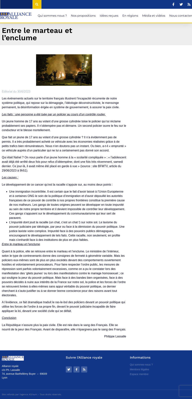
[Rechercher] (36, 4)
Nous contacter (180, 15)
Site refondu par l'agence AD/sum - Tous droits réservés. (32, 394)
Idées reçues (109, 15)
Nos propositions (83, 15)
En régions (130, 15)
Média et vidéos (153, 15)
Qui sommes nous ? (52, 15)
